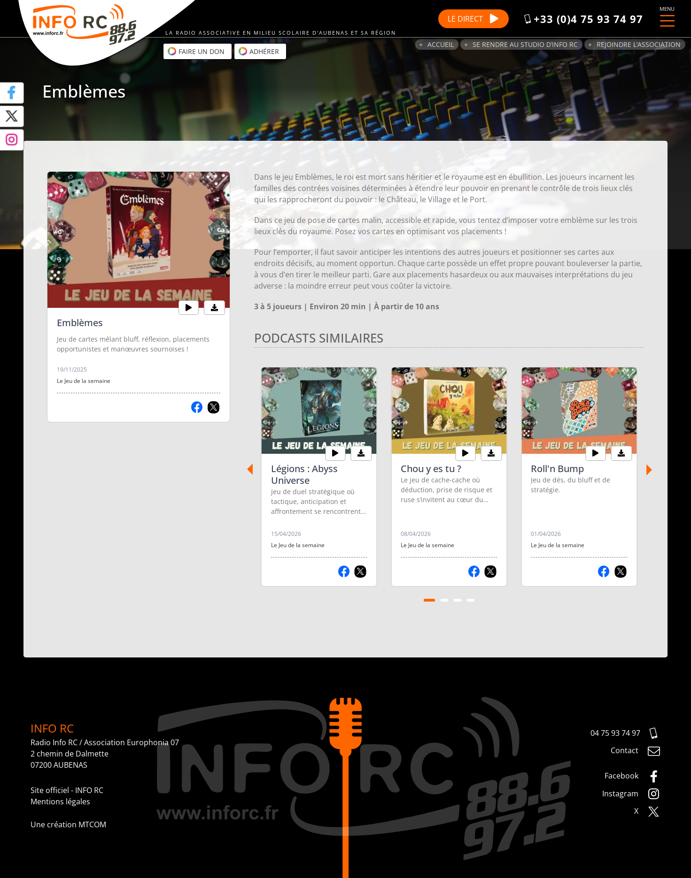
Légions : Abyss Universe (304, 474)
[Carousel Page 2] (444, 600)
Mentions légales (60, 801)
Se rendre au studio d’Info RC (525, 44)
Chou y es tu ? (431, 468)
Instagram (631, 794)
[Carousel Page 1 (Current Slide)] (429, 600)
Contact (635, 751)
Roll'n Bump (557, 468)
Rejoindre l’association (639, 44)
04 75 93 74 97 (625, 733)
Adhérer (258, 51)
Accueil (440, 44)
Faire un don (196, 51)
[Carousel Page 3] (457, 600)
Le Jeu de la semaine (83, 381)
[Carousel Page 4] (470, 600)
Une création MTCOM (68, 824)
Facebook (632, 777)
